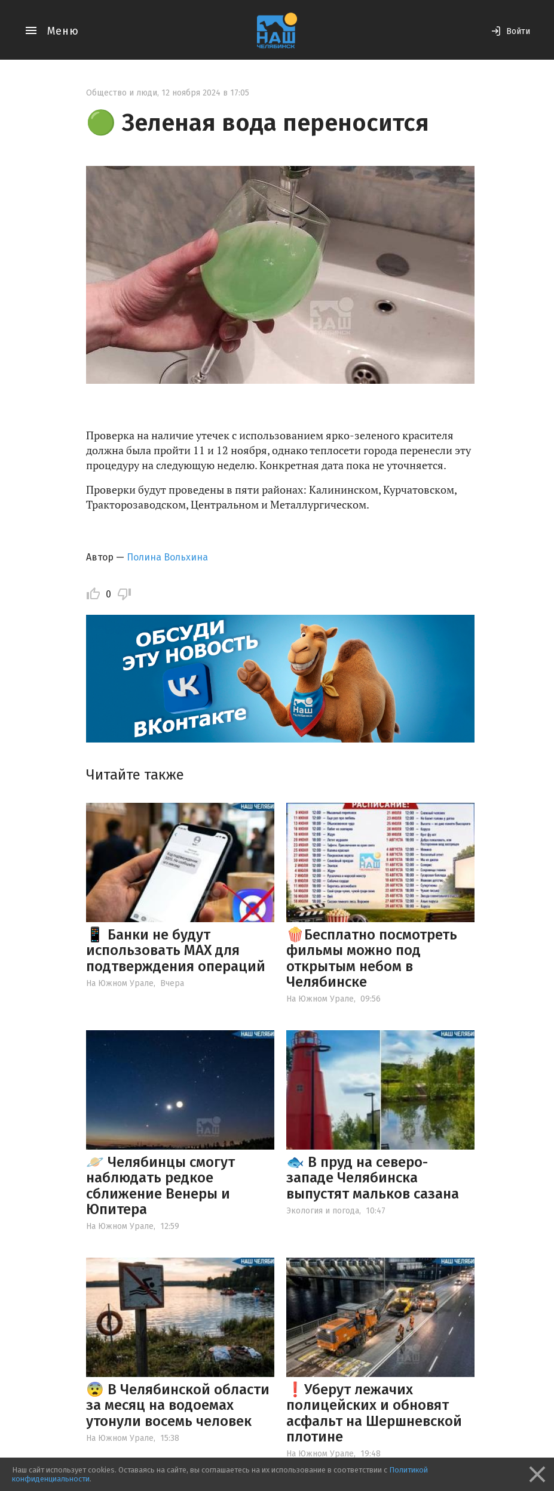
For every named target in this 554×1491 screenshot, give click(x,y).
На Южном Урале (120, 983)
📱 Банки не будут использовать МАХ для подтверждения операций (175, 950)
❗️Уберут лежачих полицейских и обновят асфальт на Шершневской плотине (374, 1413)
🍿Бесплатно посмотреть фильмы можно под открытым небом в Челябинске (371, 958)
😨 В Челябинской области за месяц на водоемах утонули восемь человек (178, 1405)
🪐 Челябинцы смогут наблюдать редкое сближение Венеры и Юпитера (160, 1186)
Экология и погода (322, 1211)
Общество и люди (121, 93)
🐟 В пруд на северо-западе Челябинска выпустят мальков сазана (372, 1178)
